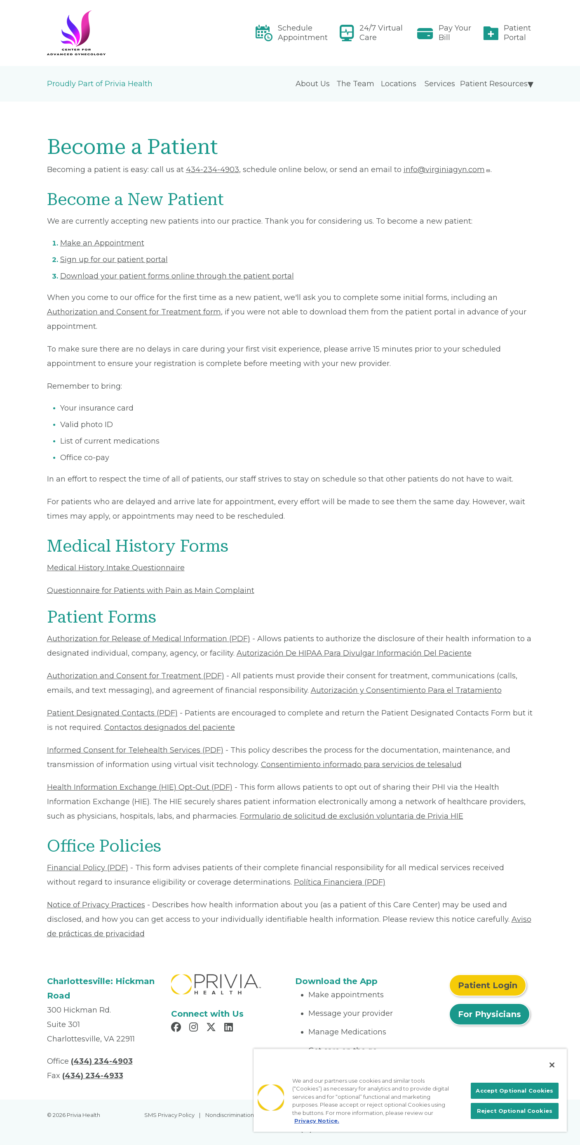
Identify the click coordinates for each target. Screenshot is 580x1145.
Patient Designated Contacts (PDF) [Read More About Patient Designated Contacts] (112, 713)
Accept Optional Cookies (514, 1090)
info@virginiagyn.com (447, 169)
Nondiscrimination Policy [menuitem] (238, 1115)
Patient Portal (517, 33)
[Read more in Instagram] (194, 1028)
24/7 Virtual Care (381, 33)
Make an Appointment (102, 243)
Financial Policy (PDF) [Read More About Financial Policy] (87, 867)
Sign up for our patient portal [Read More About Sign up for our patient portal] (114, 259)
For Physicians (489, 1014)
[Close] (552, 1065)
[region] (410, 1090)
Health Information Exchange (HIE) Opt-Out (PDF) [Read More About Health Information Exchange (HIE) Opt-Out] (139, 787)
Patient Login (487, 985)
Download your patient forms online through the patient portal (177, 276)
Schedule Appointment (303, 33)
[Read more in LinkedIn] (229, 1028)
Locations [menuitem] (398, 83)
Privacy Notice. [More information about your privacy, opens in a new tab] (316, 1120)
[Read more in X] (212, 1028)
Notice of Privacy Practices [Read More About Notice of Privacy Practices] (96, 904)
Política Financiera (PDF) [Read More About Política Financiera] (339, 882)
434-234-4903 (212, 169)
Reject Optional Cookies (514, 1110)
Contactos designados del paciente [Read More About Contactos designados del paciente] (169, 727)
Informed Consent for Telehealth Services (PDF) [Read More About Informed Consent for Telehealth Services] (135, 750)
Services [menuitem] (440, 83)
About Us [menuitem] (313, 83)
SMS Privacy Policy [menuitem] (169, 1115)
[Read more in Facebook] (177, 1028)
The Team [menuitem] (355, 83)
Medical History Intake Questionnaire (116, 567)
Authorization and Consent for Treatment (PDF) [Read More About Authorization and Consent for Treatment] (135, 675)
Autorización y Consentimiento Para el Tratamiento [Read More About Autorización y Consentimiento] (406, 690)
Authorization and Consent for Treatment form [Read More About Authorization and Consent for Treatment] (134, 311)
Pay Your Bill (455, 33)
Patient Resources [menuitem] (494, 83)
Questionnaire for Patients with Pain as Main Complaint (150, 590)
